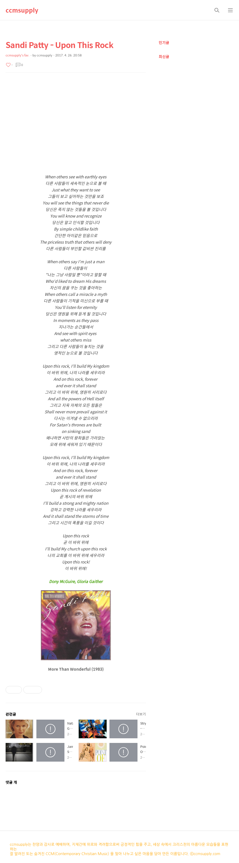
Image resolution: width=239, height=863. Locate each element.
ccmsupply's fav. (17, 55)
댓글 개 (11, 782)
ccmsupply (22, 10)
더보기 (141, 714)
